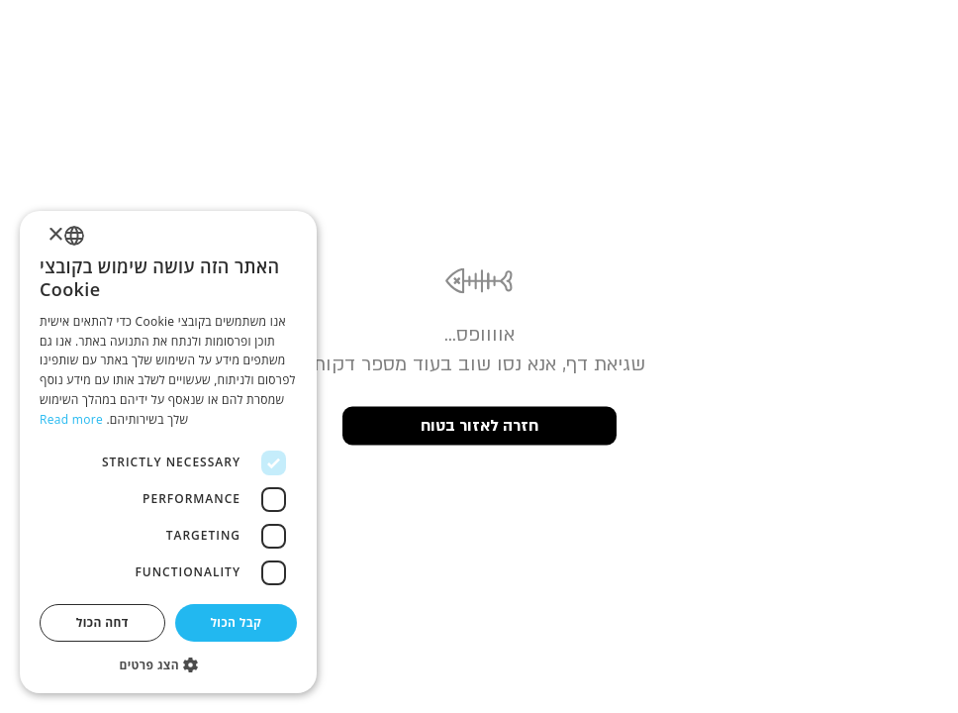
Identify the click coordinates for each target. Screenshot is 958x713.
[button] (168, 664)
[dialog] (168, 452)
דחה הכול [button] (102, 622)
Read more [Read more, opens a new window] (71, 419)
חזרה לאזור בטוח (479, 426)
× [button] (56, 235)
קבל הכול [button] (235, 622)
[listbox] (74, 236)
